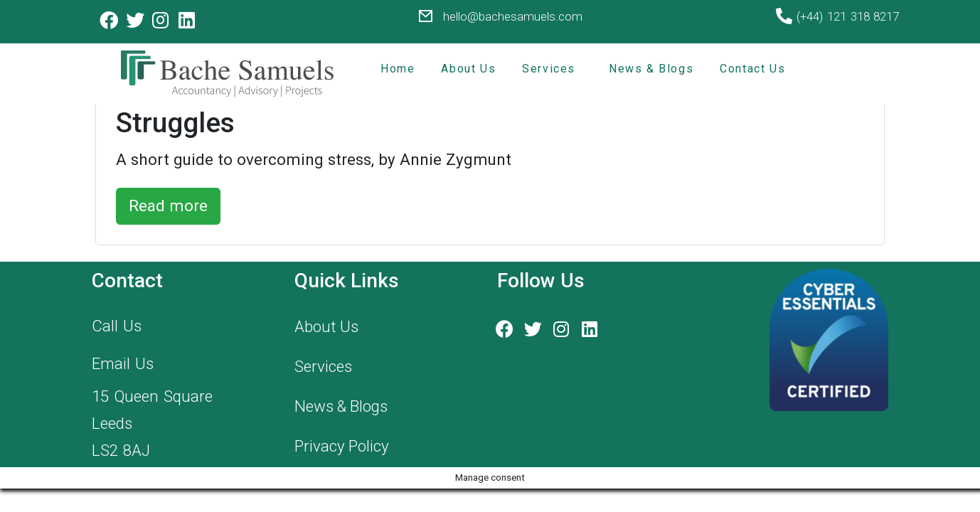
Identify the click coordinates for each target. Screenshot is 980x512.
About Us (468, 68)
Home (397, 68)
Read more (168, 205)
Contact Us (752, 68)
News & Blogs (651, 68)
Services (548, 68)
